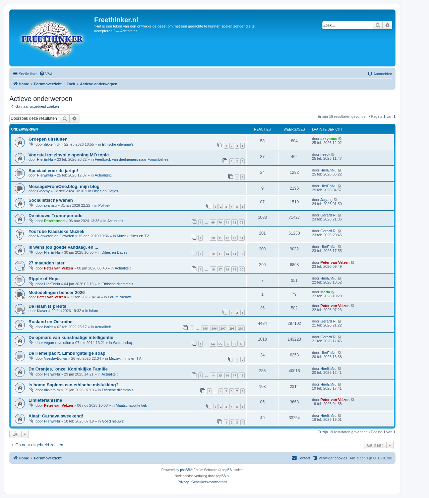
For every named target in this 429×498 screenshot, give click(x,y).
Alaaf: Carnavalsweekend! (55, 415)
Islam (93, 311)
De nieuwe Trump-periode (55, 215)
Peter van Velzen (58, 268)
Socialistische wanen (50, 200)
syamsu (50, 205)
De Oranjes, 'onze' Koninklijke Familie (68, 368)
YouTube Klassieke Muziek (56, 231)
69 (212, 222)
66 (227, 344)
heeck (325, 154)
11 (220, 238)
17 (220, 269)
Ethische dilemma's (117, 144)
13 (234, 238)
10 (212, 238)
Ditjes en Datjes (105, 191)
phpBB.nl (223, 476)
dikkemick (52, 144)
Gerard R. (328, 215)
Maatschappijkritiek (131, 405)
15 (220, 375)
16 (212, 269)
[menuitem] (46, 74)
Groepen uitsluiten (48, 139)
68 (241, 344)
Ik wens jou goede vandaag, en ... (63, 247)
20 (241, 269)
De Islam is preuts (47, 306)
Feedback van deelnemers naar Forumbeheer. (133, 159)
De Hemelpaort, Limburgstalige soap (66, 353)
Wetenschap (123, 343)
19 (234, 269)
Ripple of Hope (44, 278)
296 (214, 328)
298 (231, 328)
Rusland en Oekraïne (50, 321)
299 (240, 328)
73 (241, 222)
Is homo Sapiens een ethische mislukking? (73, 384)
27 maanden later (46, 262)
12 (227, 238)
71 (227, 222)
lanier (48, 327)
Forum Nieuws (120, 297)
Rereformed (54, 221)
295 (204, 328)
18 (227, 269)
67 (234, 344)
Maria (325, 292)
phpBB (185, 470)
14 (241, 238)
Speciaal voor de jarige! (53, 170)
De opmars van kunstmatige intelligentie (70, 337)
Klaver (42, 311)
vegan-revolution (57, 343)
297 (223, 328)
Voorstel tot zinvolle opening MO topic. (69, 154)
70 (220, 222)
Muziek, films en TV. (133, 236)
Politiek (104, 205)
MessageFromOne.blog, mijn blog (64, 186)
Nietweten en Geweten (55, 236)
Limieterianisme (45, 400)
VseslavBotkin (55, 358)
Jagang (326, 200)
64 (212, 344)
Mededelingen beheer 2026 (56, 292)
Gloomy (43, 191)
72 (234, 222)
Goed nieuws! (113, 421)
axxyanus (328, 139)
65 (220, 344)
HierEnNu (45, 159)
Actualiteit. (103, 175)
